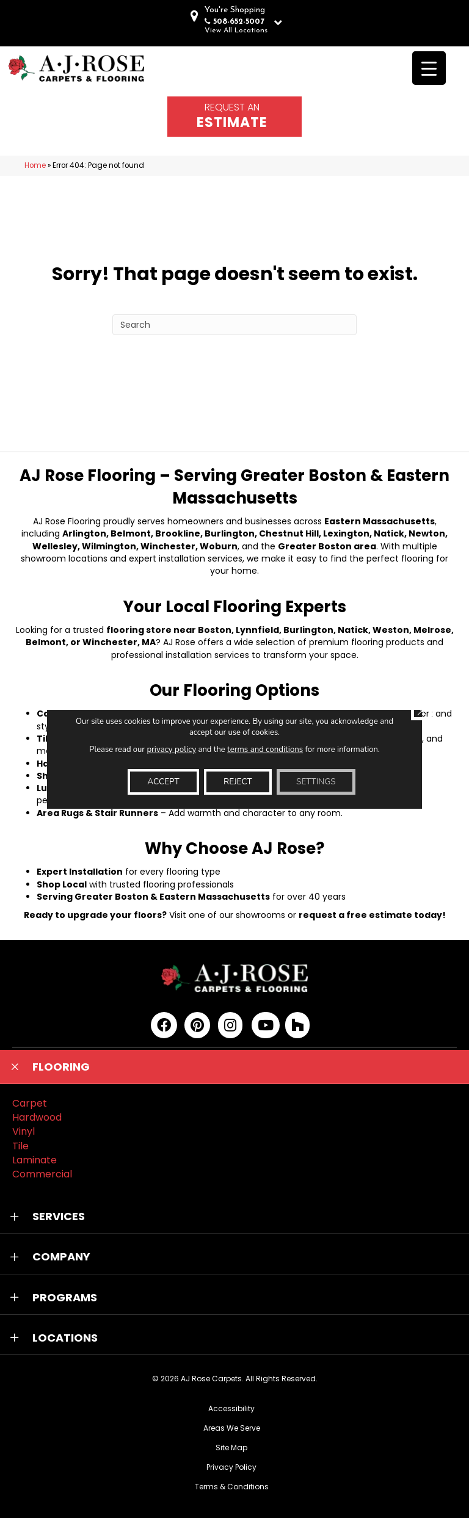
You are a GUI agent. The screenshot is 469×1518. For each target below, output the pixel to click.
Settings (319, 781)
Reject (237, 781)
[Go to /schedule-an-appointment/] (234, 116)
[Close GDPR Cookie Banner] (421, 710)
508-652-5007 (238, 22)
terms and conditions (265, 748)
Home (35, 165)
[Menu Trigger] (429, 68)
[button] (234, 1067)
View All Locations (236, 30)
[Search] (234, 324)
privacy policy (172, 748)
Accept (160, 781)
